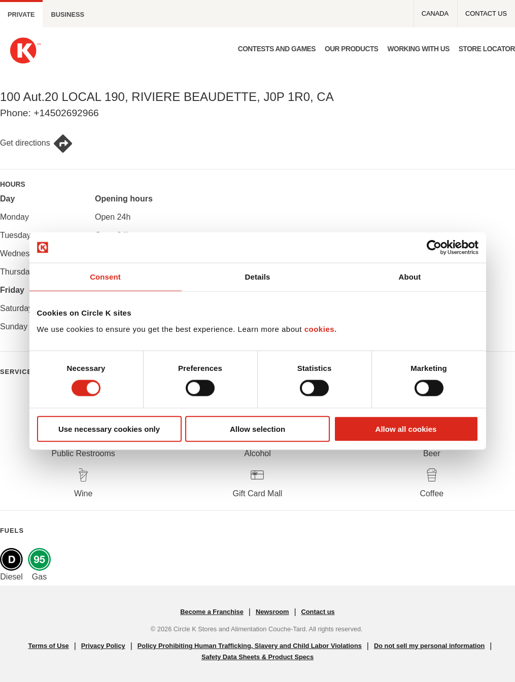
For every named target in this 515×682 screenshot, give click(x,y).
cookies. (320, 328)
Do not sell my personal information (429, 646)
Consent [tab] (105, 276)
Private (21, 14)
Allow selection (257, 428)
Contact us (318, 612)
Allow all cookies (406, 428)
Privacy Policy (103, 646)
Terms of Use (48, 646)
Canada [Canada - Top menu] (435, 13)
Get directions (36, 143)
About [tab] (410, 276)
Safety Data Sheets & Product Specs (257, 657)
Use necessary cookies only (109, 428)
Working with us (418, 49)
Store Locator (487, 49)
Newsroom (272, 612)
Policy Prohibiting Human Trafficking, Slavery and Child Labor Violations (250, 646)
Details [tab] (257, 276)
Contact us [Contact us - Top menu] (486, 13)
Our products (352, 49)
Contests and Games (277, 49)
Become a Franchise (211, 612)
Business (67, 14)
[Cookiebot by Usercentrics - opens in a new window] (434, 247)
